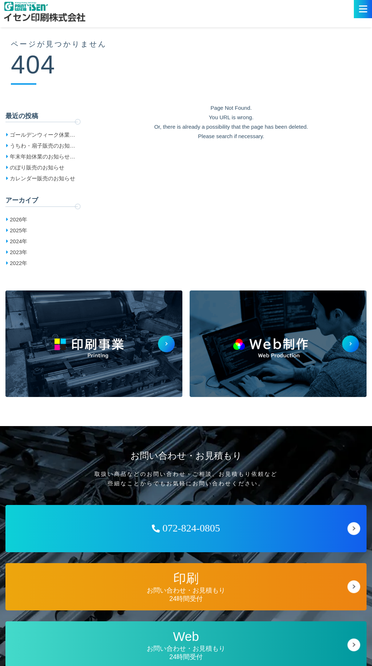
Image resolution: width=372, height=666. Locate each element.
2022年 (18, 263)
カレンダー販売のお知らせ (42, 178)
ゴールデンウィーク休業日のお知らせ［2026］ (42, 136)
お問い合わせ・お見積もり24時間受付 (186, 587)
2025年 (18, 230)
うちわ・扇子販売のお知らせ (42, 147)
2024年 (18, 241)
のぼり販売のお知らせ (37, 167)
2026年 (18, 219)
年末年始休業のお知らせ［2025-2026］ (40, 157)
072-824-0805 (186, 528)
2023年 (18, 252)
